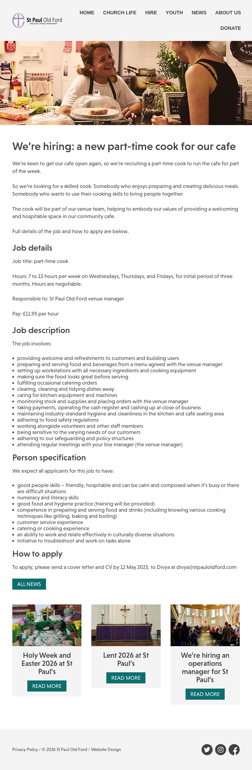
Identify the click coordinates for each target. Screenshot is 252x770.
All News (29, 584)
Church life (120, 12)
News (199, 12)
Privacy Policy (25, 749)
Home (86, 12)
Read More (47, 686)
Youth (174, 12)
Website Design (106, 749)
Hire (151, 12)
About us (228, 12)
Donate (230, 28)
